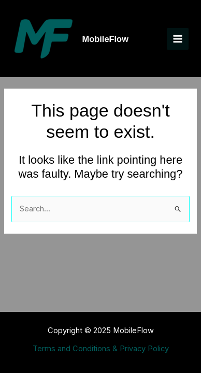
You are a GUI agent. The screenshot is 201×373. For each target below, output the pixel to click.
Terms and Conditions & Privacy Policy (101, 348)
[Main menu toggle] (178, 39)
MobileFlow (105, 39)
